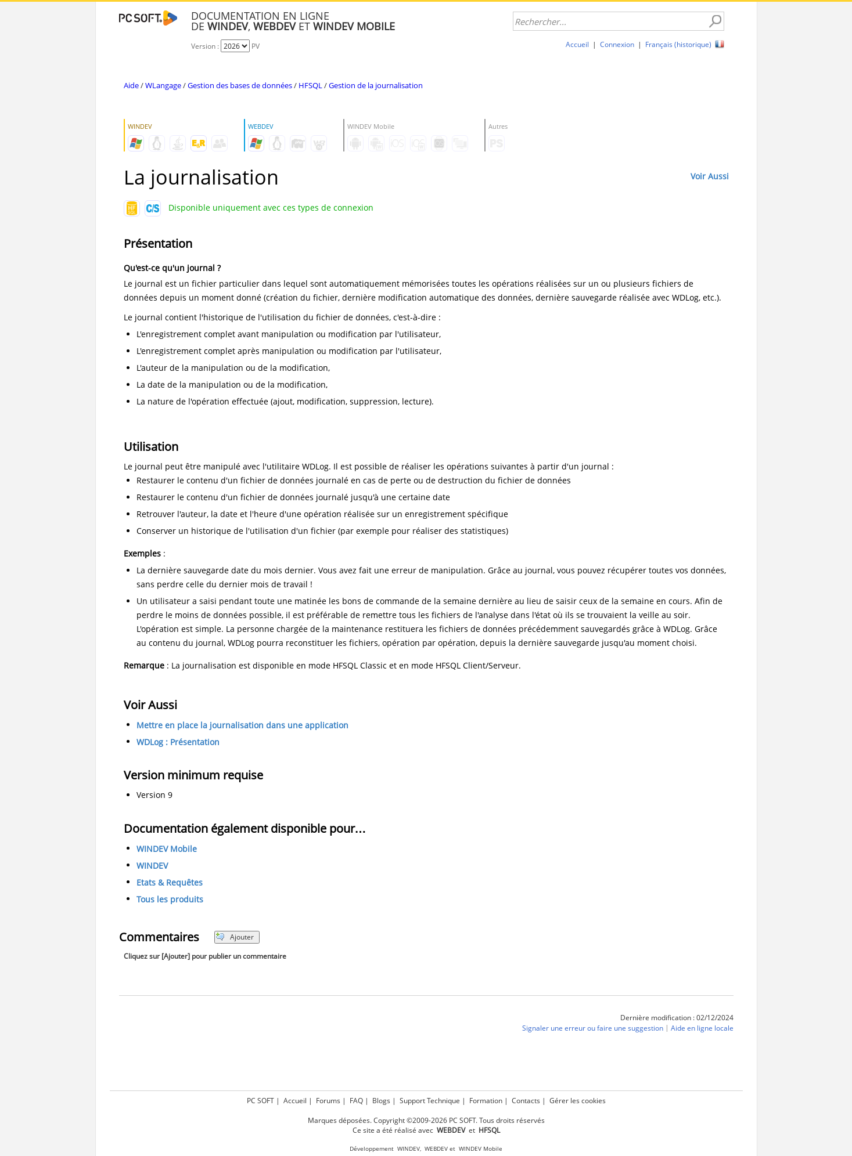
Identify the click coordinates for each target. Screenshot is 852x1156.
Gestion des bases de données (240, 85)
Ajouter (234, 937)
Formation (485, 1101)
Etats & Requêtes (169, 882)
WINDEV (152, 865)
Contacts (526, 1101)
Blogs (381, 1101)
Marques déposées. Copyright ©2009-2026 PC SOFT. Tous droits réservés (426, 1120)
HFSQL (310, 85)
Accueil (577, 44)
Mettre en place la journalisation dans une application (242, 725)
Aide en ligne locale (702, 1028)
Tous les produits (169, 899)
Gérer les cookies (577, 1101)
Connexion (617, 44)
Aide (131, 85)
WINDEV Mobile (166, 848)
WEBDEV (436, 1149)
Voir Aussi (710, 176)
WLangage (163, 85)
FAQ (356, 1101)
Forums (328, 1101)
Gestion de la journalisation (376, 85)
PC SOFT (260, 1101)
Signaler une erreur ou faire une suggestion (592, 1028)
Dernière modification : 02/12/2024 (677, 1018)
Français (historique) (678, 44)
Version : (206, 46)
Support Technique (430, 1101)
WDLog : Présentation (178, 741)
